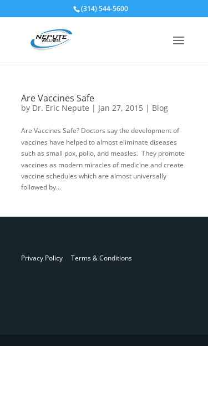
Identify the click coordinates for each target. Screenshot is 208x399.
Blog (160, 108)
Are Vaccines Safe (57, 98)
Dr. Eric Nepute (60, 108)
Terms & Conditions (97, 258)
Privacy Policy (42, 258)
